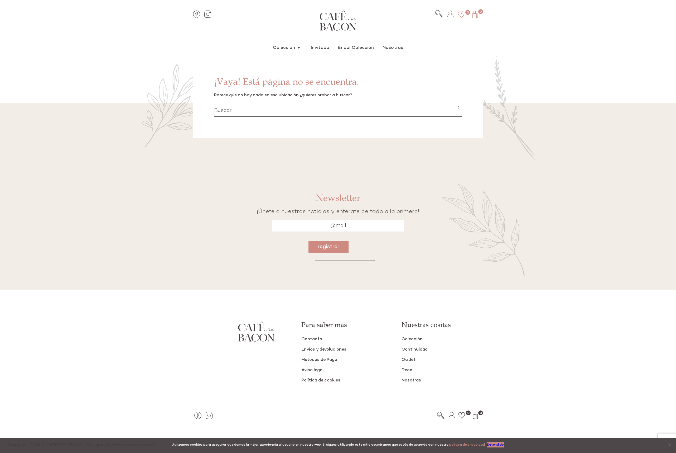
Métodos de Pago (321, 359)
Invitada (321, 47)
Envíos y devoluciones (325, 349)
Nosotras (389, 47)
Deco (407, 369)
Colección (287, 47)
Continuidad (415, 349)
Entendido (496, 445)
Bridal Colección (355, 47)
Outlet (409, 359)
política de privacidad (467, 445)
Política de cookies (322, 380)
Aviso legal (313, 369)
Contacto (312, 339)
